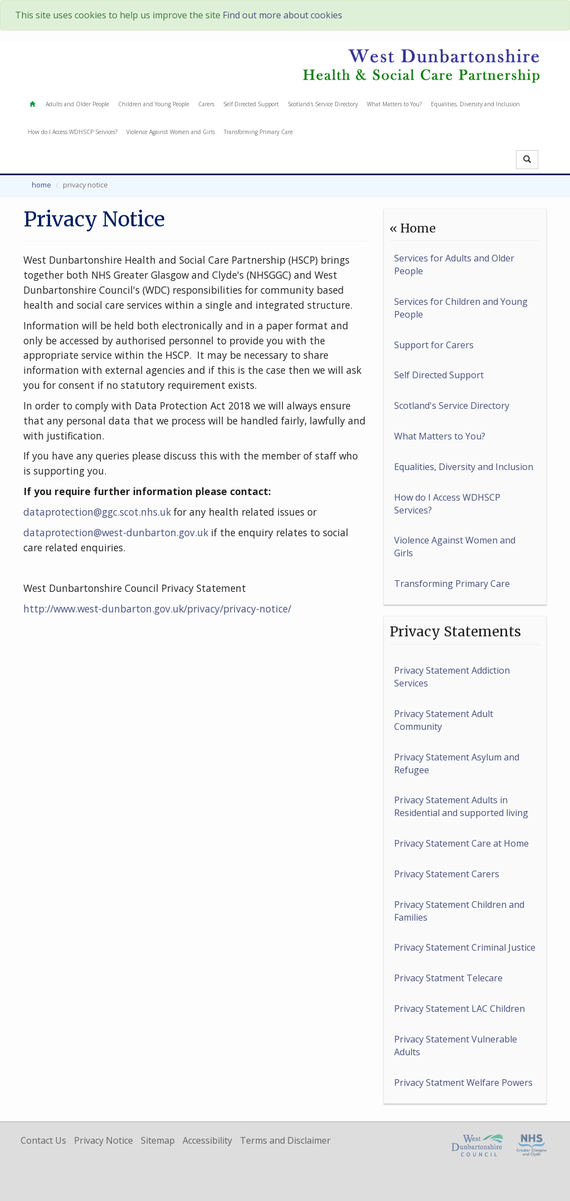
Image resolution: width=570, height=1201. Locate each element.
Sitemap (158, 1140)
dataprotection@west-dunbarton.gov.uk (115, 532)
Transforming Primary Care (258, 132)
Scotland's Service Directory (323, 104)
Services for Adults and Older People (454, 264)
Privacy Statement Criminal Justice (464, 947)
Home (41, 185)
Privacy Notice (103, 1140)
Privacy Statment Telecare (448, 978)
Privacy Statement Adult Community (443, 720)
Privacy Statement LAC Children (459, 1008)
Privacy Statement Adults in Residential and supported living (461, 806)
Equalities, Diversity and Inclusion (475, 104)
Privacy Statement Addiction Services (452, 676)
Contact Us (43, 1140)
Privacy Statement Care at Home (461, 843)
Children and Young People (153, 104)
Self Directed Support (251, 104)
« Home (413, 228)
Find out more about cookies (282, 15)
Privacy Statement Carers (446, 874)
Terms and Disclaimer (285, 1140)
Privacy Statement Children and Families (459, 910)
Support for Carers (434, 345)
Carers (206, 104)
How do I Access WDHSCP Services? (72, 132)
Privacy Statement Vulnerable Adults (455, 1045)
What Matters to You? (394, 104)
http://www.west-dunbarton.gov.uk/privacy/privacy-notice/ (157, 608)
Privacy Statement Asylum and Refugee (456, 763)
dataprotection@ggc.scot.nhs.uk (97, 511)
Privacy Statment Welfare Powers (463, 1082)
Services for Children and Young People (461, 307)
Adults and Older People (77, 104)
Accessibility (207, 1140)
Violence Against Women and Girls (170, 132)
